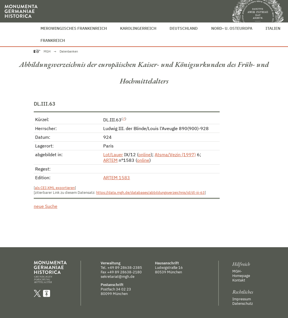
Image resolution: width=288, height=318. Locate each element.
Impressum (241, 299)
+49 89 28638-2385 (124, 267)
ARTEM (110, 160)
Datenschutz (242, 303)
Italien (273, 28)
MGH (47, 51)
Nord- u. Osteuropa (231, 28)
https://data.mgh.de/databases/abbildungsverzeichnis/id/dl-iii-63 (150, 192)
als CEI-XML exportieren (55, 187)
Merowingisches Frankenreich (73, 28)
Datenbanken (69, 51)
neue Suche (45, 206)
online (144, 154)
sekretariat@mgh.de (117, 276)
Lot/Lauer (113, 154)
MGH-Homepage (241, 273)
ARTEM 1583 (116, 177)
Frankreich (52, 40)
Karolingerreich (138, 28)
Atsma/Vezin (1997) (175, 154)
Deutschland (184, 28)
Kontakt (238, 280)
